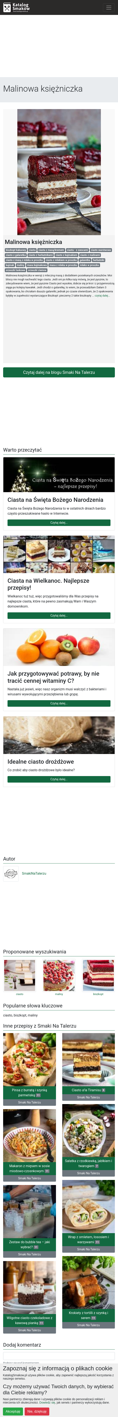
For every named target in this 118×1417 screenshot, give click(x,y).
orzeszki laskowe (15, 270)
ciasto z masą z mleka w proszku (24, 260)
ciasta (32, 250)
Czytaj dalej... (58, 522)
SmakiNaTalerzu (24, 873)
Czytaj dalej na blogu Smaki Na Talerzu (59, 372)
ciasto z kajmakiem (66, 255)
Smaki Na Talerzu (29, 1102)
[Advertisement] (59, 47)
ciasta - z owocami (77, 250)
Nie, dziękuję (37, 1411)
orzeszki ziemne (37, 270)
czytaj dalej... (102, 295)
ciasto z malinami (90, 255)
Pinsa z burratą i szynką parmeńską (29, 1092)
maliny (20, 265)
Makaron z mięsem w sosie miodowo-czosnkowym (29, 1168)
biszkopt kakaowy (16, 250)
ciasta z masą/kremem (51, 250)
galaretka (85, 260)
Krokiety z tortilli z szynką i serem (88, 1315)
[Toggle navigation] (109, 7)
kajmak (10, 265)
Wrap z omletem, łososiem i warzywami (88, 1239)
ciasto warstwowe (101, 250)
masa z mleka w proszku (63, 265)
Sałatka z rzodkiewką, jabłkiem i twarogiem (88, 1163)
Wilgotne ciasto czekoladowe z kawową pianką (29, 1320)
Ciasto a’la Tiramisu (88, 1090)
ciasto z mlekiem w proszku (61, 260)
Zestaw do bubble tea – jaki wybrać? (29, 1244)
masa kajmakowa (37, 265)
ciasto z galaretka (16, 255)
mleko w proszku (89, 265)
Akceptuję (13, 1411)
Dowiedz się (47, 1402)
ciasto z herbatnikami (41, 255)
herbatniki (98, 260)
